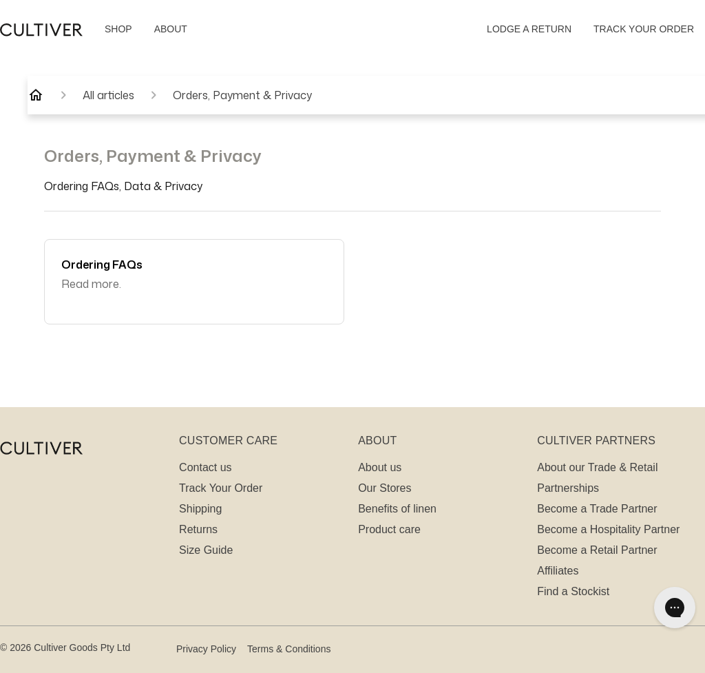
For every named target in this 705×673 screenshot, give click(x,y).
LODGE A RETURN (529, 28)
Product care (389, 529)
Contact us (205, 467)
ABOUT (170, 28)
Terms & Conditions (288, 648)
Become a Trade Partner (597, 509)
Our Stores (384, 488)
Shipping (200, 509)
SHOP (118, 28)
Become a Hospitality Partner (608, 529)
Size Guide (206, 550)
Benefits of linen (397, 509)
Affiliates (557, 571)
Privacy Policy (206, 648)
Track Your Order (220, 488)
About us (379, 467)
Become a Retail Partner (597, 550)
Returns (198, 529)
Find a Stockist (573, 591)
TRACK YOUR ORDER (643, 28)
